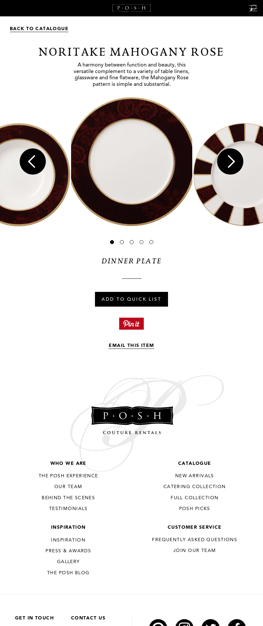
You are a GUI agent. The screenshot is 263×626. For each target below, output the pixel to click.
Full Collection (194, 498)
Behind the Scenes (68, 498)
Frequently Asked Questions (194, 540)
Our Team (68, 486)
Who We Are (68, 463)
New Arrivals (194, 476)
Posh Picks (194, 508)
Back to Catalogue (39, 29)
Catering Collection (194, 486)
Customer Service (195, 527)
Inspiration (68, 527)
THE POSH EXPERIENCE (68, 476)
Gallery (68, 562)
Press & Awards (68, 551)
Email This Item (131, 345)
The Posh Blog (68, 573)
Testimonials (68, 508)
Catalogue (194, 463)
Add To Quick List (131, 299)
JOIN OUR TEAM (194, 550)
